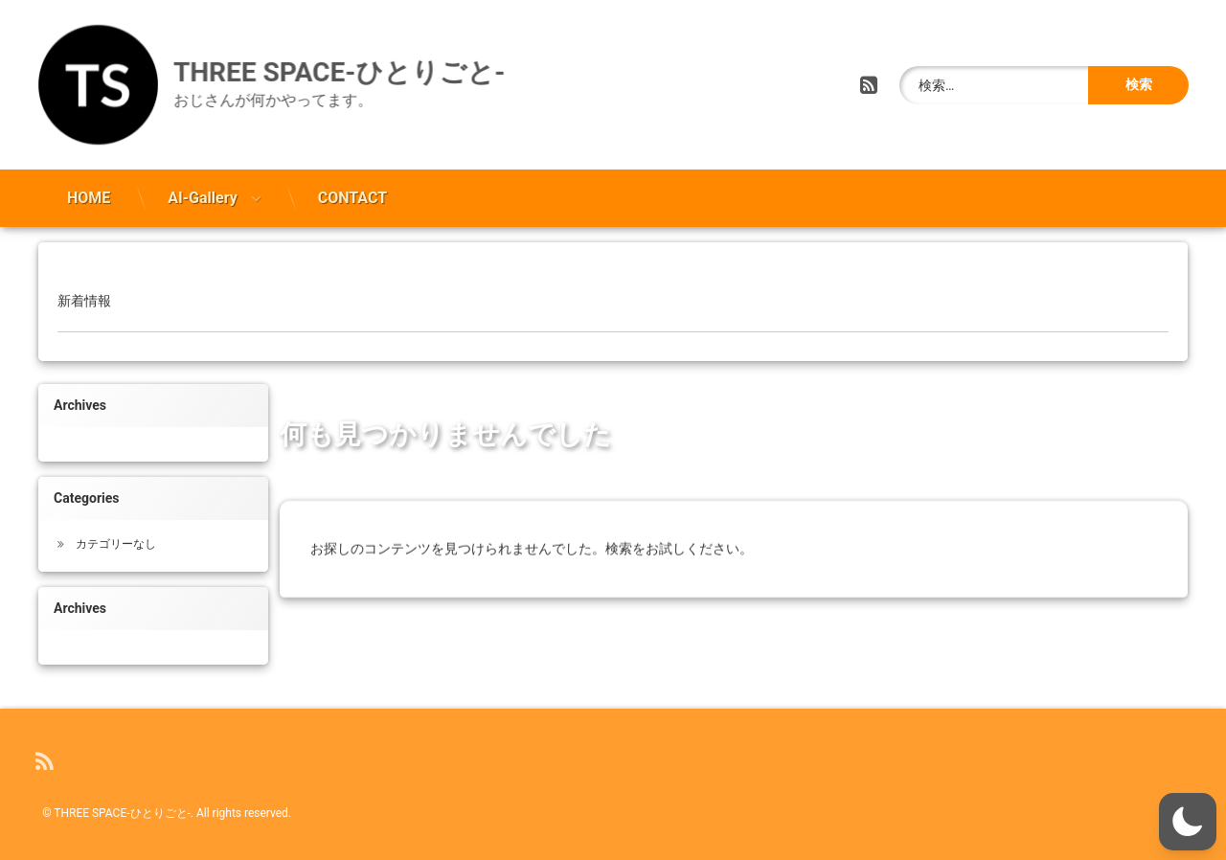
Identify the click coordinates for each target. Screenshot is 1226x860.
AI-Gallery (202, 193)
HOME (88, 193)
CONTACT (352, 193)
